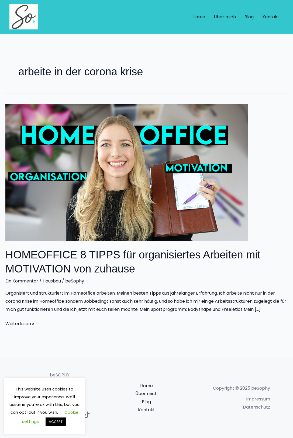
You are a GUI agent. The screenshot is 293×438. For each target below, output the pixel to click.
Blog (249, 17)
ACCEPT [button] (56, 421)
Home (198, 17)
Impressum (258, 399)
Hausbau (52, 281)
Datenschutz (256, 407)
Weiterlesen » (19, 323)
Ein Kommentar (21, 281)
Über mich (225, 17)
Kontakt (270, 17)
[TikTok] (86, 414)
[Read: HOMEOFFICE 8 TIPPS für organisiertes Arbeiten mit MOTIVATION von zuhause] (126, 172)
